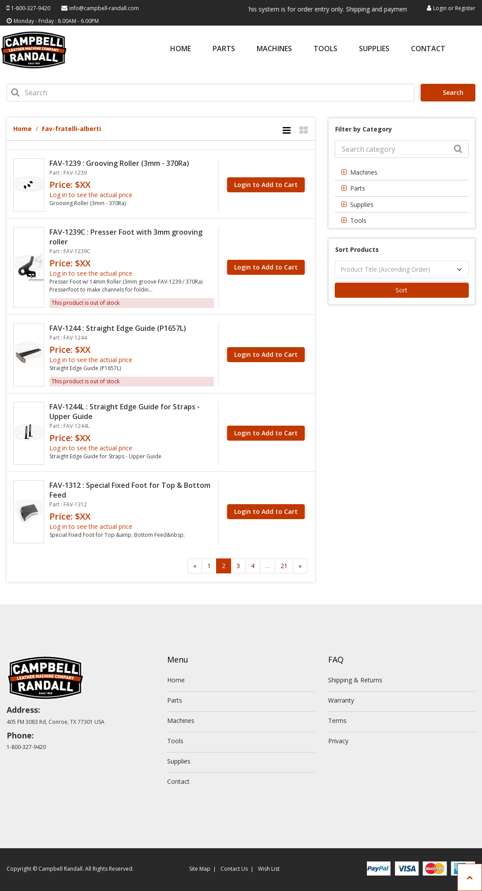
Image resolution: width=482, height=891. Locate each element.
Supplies (374, 49)
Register (465, 8)
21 (284, 566)
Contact (428, 49)
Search (449, 92)
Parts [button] (357, 188)
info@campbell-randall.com (104, 8)
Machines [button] (363, 172)
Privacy (338, 741)
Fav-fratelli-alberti (71, 128)
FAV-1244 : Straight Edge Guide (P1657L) (117, 328)
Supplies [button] (362, 204)
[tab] (402, 172)
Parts (224, 49)
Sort (401, 290)
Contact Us (234, 868)
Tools (325, 49)
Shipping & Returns (355, 680)
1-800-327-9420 (30, 8)
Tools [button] (358, 220)
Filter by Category (363, 129)
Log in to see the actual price (90, 195)
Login (440, 8)
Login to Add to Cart (266, 184)
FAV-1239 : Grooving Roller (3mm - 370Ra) (119, 163)
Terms (337, 720)
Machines (274, 49)
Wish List (269, 868)
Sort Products (357, 249)
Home (180, 49)
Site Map (199, 868)
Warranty (341, 700)
